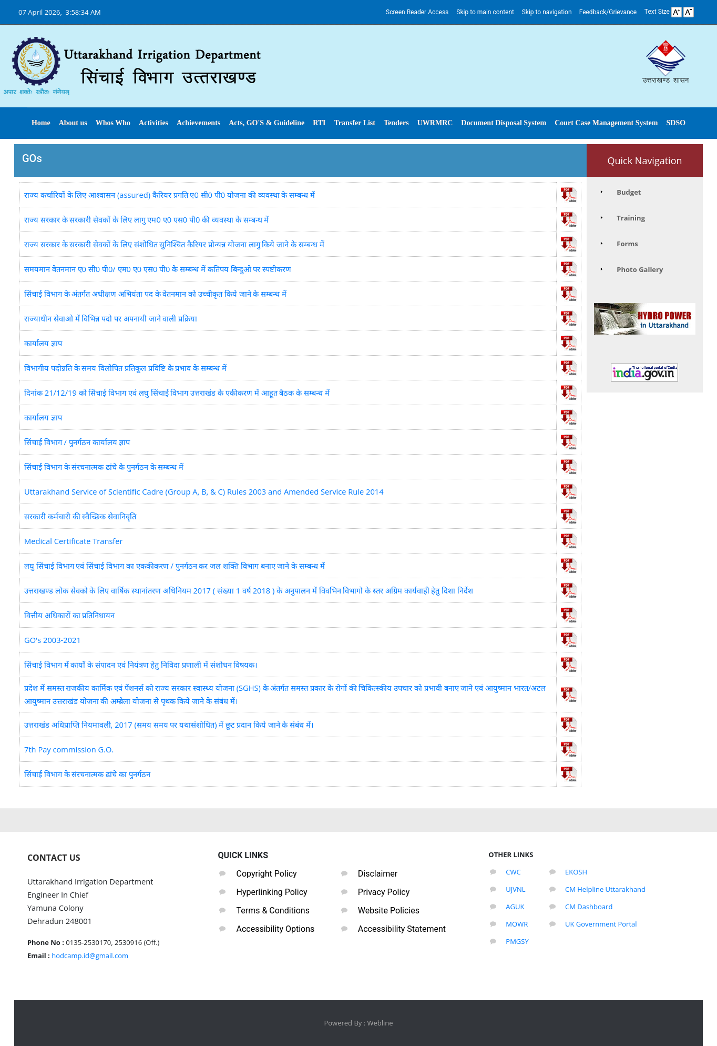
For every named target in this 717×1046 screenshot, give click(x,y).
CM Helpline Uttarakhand (605, 889)
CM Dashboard (588, 906)
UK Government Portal (601, 924)
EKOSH (576, 872)
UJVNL (515, 889)
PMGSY (517, 941)
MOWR (517, 924)
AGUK (515, 906)
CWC (513, 872)
